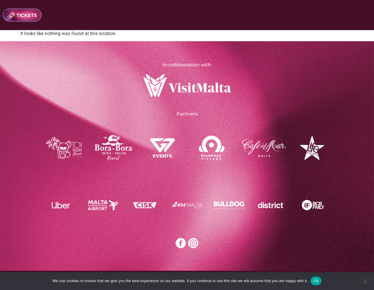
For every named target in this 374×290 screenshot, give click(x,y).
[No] (365, 280)
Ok (316, 281)
